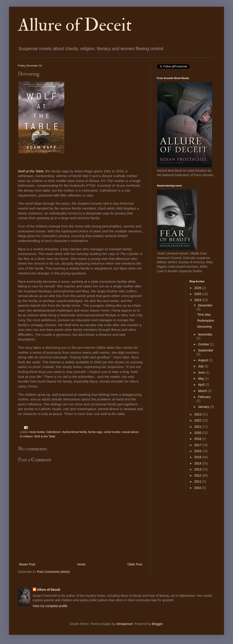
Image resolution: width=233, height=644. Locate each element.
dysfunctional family (74, 432)
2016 (198, 451)
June (202, 372)
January (204, 407)
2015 (198, 457)
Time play (204, 314)
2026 (198, 288)
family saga (95, 432)
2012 (198, 475)
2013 (198, 469)
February (204, 397)
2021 (198, 426)
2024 (198, 300)
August (203, 360)
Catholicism (53, 432)
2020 (198, 432)
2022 (198, 420)
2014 (198, 463)
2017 (198, 445)
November (205, 334)
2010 (198, 488)
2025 (198, 294)
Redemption (205, 320)
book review (37, 432)
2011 (198, 481)
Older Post (134, 564)
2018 (198, 439)
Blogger (157, 624)
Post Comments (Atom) (53, 571)
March (203, 391)
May (201, 378)
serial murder (112, 432)
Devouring (204, 326)
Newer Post (27, 564)
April (201, 384)
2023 (198, 414)
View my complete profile (50, 606)
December (205, 305)
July (201, 366)
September (205, 350)
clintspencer (124, 624)
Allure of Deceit (75, 25)
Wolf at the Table (44, 436)
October (204, 344)
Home (81, 564)
